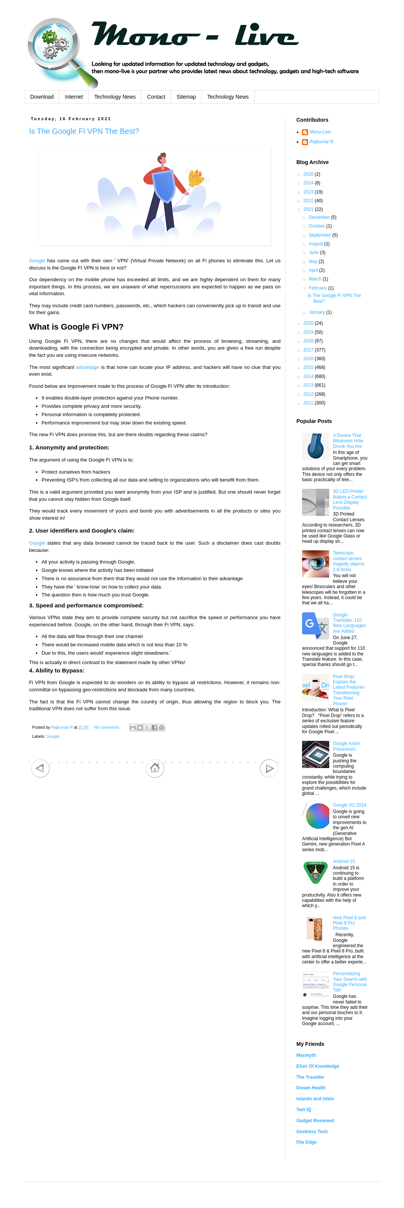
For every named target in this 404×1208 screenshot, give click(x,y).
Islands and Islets (315, 1098)
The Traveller (310, 1077)
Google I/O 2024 (349, 805)
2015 (309, 367)
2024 (309, 183)
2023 (309, 192)
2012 (309, 394)
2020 (309, 323)
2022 (309, 200)
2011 (309, 403)
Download (42, 97)
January (317, 312)
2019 (309, 332)
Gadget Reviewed (315, 1120)
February (318, 288)
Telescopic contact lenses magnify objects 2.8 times (348, 561)
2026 (309, 174)
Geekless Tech (312, 1131)
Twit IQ (303, 1109)
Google (37, 260)
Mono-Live (320, 132)
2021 (309, 209)
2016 (309, 358)
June (314, 252)
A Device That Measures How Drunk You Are (348, 441)
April (314, 270)
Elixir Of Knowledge (317, 1066)
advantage (87, 367)
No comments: (108, 727)
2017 (309, 350)
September (320, 235)
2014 (309, 376)
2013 (309, 385)
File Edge (306, 1142)
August (316, 243)
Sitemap (186, 97)
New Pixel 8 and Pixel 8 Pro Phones (349, 923)
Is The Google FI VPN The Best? (84, 131)
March (316, 279)
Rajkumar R (321, 141)
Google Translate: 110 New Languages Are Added (349, 623)
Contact (156, 97)
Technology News (115, 97)
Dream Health (310, 1087)
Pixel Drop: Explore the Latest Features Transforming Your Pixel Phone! (348, 690)
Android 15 (344, 861)
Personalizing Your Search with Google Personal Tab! (350, 982)
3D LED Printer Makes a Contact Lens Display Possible (350, 499)
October (317, 226)
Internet (74, 97)
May (314, 261)
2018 (309, 341)
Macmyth (306, 1055)
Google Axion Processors (346, 746)
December (320, 217)
